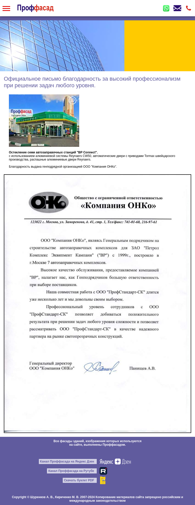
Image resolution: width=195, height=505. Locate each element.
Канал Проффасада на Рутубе (71, 471)
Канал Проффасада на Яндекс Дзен (67, 461)
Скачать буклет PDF (79, 480)
